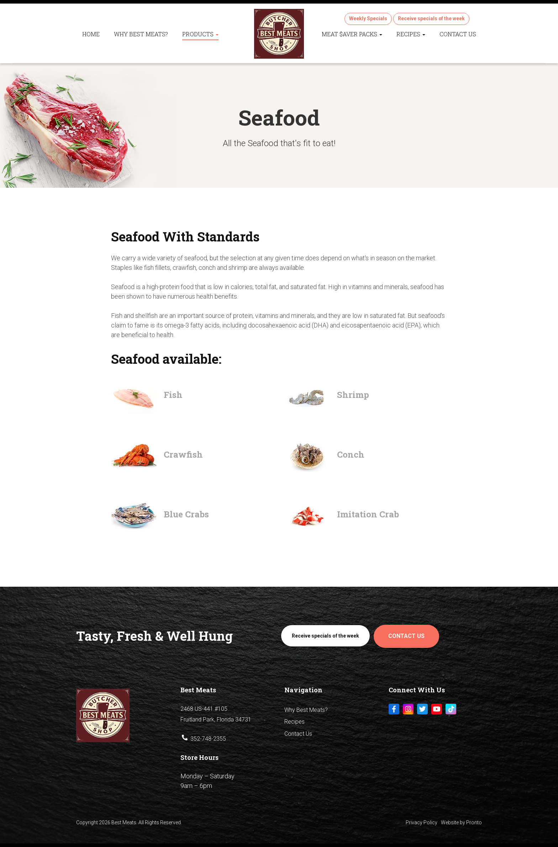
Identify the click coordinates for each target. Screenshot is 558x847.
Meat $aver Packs (352, 34)
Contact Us (457, 34)
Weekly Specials (368, 18)
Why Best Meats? (141, 34)
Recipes (410, 34)
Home (91, 34)
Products (200, 34)
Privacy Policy (421, 822)
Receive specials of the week (431, 18)
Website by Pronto (461, 822)
